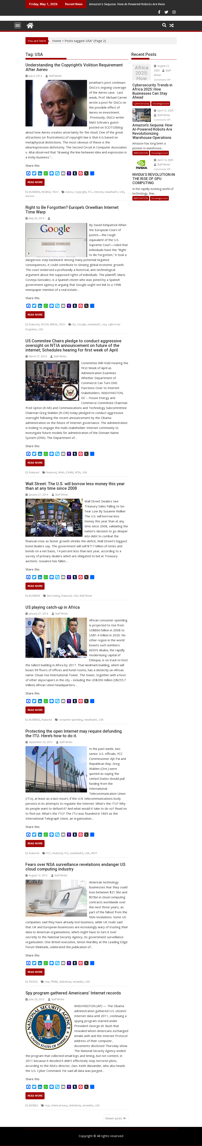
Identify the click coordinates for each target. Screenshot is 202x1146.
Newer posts (113, 1118)
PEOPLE (33, 981)
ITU (66, 853)
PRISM (54, 981)
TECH (55, 192)
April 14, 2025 (163, 160)
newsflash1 (111, 192)
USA (122, 192)
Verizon (29, 196)
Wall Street (86, 595)
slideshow (65, 981)
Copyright (80, 192)
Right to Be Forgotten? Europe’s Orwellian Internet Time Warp (72, 209)
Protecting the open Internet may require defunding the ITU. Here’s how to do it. (73, 733)
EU (74, 324)
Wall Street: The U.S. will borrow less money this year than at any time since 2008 (75, 486)
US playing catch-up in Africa (52, 607)
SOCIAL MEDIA (49, 324)
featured (34, 324)
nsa (104, 324)
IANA (61, 472)
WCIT (94, 853)
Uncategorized (160, 103)
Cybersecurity (141, 103)
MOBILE (46, 192)
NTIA (78, 472)
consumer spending (70, 719)
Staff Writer (54, 76)
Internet (98, 192)
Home (56, 41)
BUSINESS (34, 192)
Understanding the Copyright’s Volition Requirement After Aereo (74, 67)
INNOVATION (141, 152)
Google (81, 324)
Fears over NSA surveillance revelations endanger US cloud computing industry (75, 867)
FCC (90, 192)
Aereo (69, 192)
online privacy (59, 1105)
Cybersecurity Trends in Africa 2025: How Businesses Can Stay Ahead (142, 73)
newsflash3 (76, 853)
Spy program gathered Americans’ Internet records (73, 993)
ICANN (69, 472)
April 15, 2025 (163, 110)
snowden (78, 981)
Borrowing (53, 595)
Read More (35, 182)
